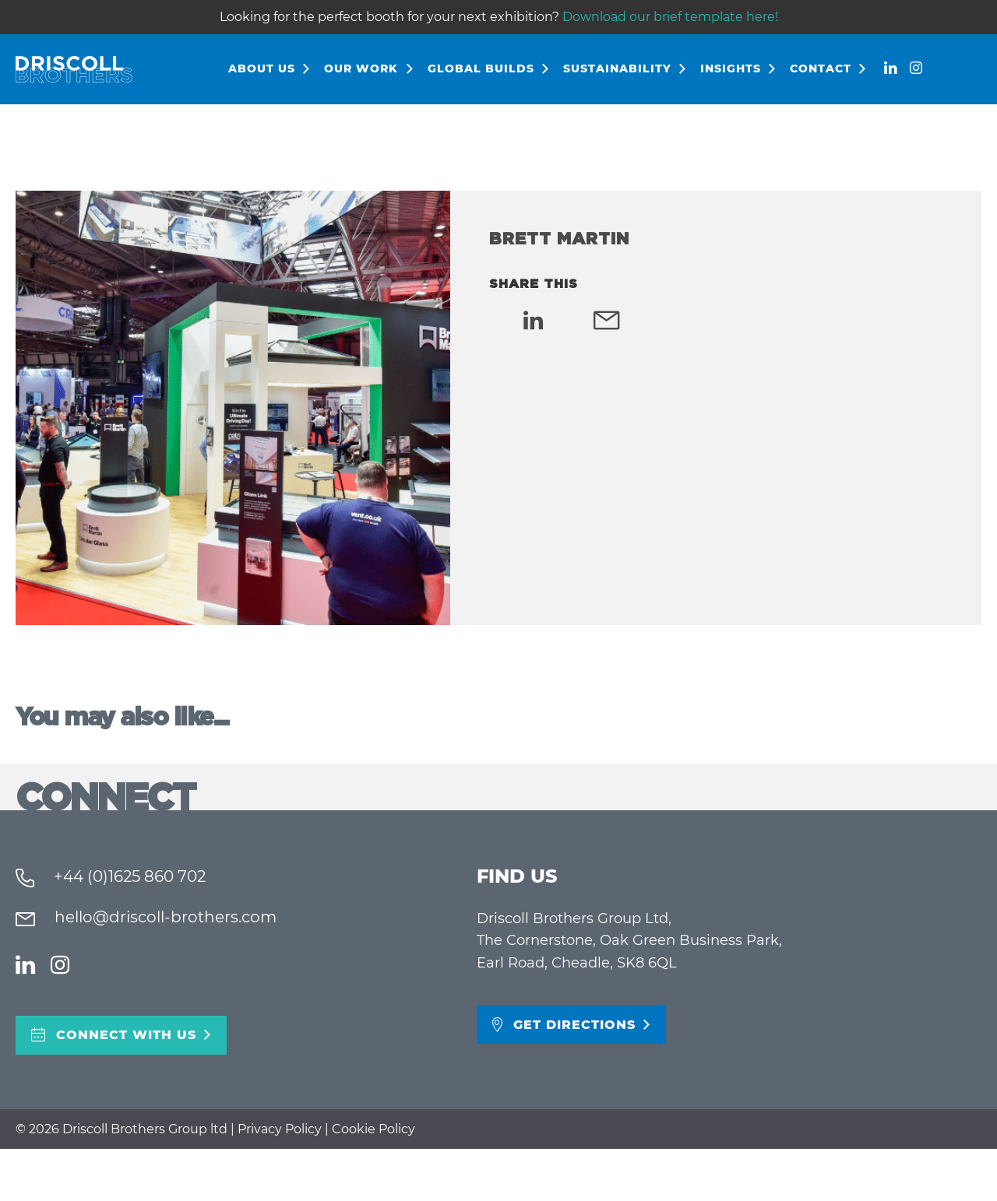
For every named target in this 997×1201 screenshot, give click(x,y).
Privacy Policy (280, 1129)
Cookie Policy (373, 1129)
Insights (730, 68)
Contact (820, 68)
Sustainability (617, 68)
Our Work (361, 68)
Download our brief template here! (670, 16)
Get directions (574, 1024)
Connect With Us (126, 1034)
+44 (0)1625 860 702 (128, 876)
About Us (261, 68)
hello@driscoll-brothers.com (164, 917)
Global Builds (481, 68)
